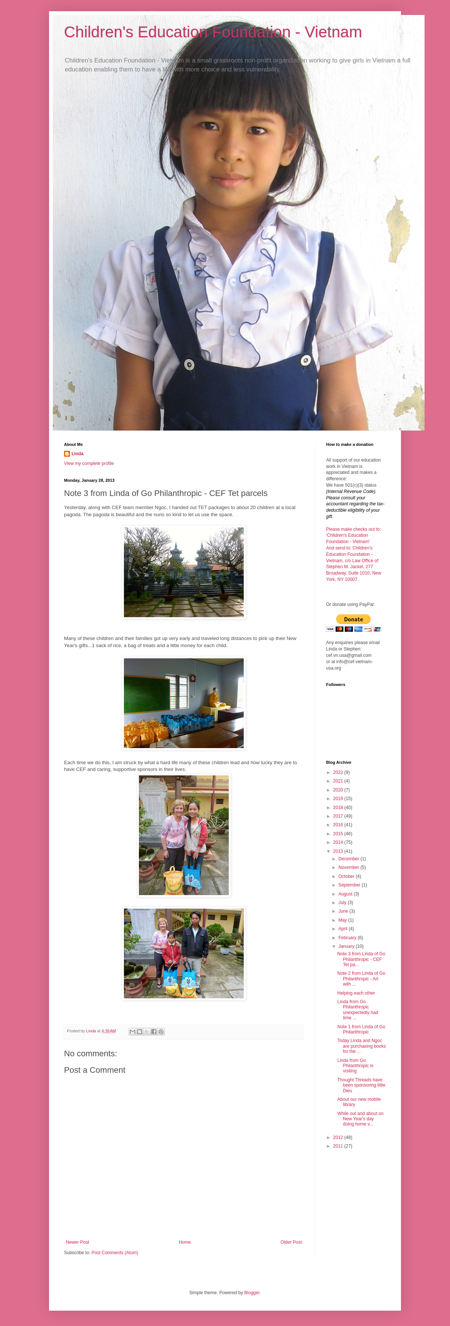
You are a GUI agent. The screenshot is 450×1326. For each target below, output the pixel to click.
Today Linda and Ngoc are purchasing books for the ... (361, 1046)
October (347, 876)
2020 (338, 790)
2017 (338, 816)
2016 (338, 824)
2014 (338, 842)
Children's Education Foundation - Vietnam (213, 32)
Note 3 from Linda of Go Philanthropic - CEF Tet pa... (361, 959)
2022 (338, 772)
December (349, 858)
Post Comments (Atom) (114, 1252)
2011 (338, 1146)
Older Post (291, 1242)
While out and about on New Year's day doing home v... (360, 1119)
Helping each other (356, 993)
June (343, 911)
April (343, 928)
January (347, 946)
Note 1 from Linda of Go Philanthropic (361, 1029)
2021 (338, 781)
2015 (338, 833)
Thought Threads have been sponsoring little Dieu (361, 1085)
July (343, 902)
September (350, 885)
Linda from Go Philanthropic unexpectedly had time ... (357, 1009)
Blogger (251, 1292)
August (346, 894)
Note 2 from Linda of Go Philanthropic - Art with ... (361, 979)
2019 (338, 798)
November (349, 867)
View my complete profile (89, 463)
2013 (338, 851)
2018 (338, 807)
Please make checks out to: (353, 529)
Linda (77, 453)
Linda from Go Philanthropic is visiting (355, 1066)
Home (185, 1242)
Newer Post (77, 1242)
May (343, 920)
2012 (338, 1137)
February (348, 937)
